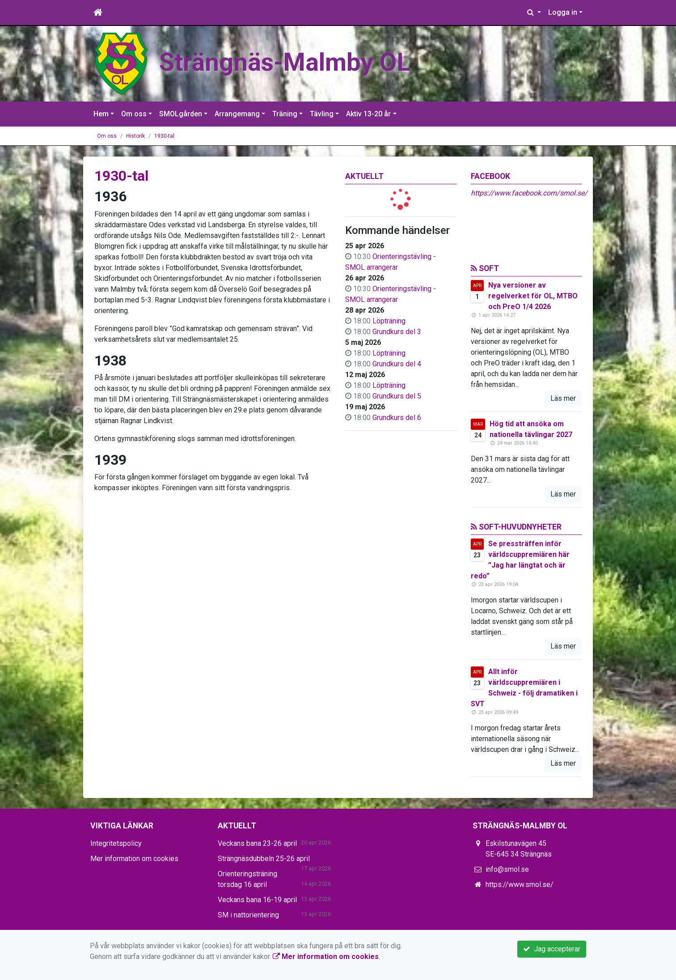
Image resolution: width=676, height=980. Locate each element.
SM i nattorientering (248, 915)
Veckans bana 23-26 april (257, 843)
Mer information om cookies (134, 858)
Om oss (134, 114)
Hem (101, 114)
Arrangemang (237, 114)
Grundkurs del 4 (396, 364)
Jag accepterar (551, 949)
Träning (284, 114)
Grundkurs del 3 (396, 331)
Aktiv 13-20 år (368, 114)
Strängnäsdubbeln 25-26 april (264, 858)
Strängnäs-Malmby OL (294, 61)
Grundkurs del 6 (396, 417)
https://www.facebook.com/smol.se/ (529, 193)
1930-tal (164, 136)
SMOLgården (180, 114)
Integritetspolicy (116, 843)
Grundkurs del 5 (396, 396)
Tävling (322, 114)
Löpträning (389, 321)
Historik (135, 136)
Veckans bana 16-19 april (257, 899)
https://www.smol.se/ (519, 884)
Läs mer (563, 398)
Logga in (562, 12)
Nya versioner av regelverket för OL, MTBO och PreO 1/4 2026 (533, 296)
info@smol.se (507, 869)
